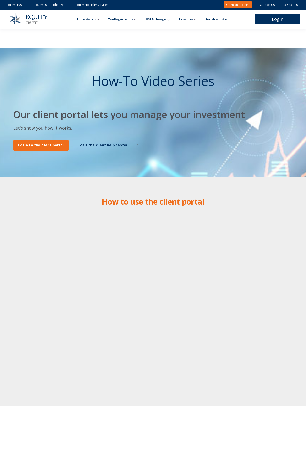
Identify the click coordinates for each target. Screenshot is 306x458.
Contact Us (267, 5)
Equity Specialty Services (92, 5)
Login (277, 19)
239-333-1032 (292, 5)
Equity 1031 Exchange (49, 5)
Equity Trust (15, 5)
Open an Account (238, 5)
